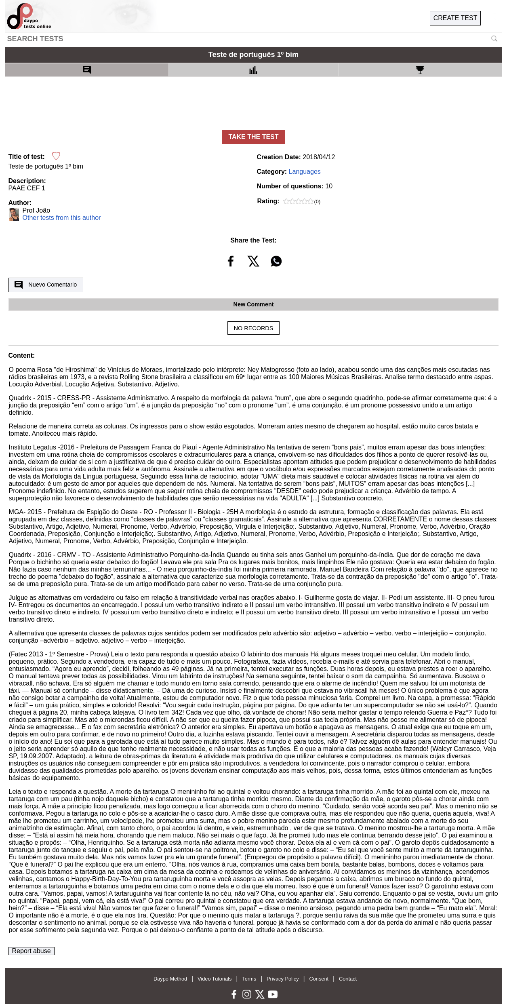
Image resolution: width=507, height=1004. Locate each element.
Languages (305, 171)
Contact (348, 979)
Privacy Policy (283, 979)
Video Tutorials (214, 979)
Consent (318, 979)
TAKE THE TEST (253, 136)
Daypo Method (170, 979)
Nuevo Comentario (46, 285)
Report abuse (31, 950)
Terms (249, 979)
